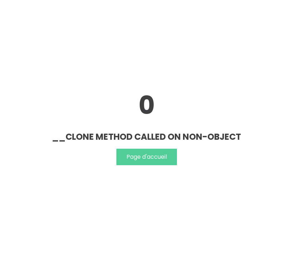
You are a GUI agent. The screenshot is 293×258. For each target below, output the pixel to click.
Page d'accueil (146, 157)
